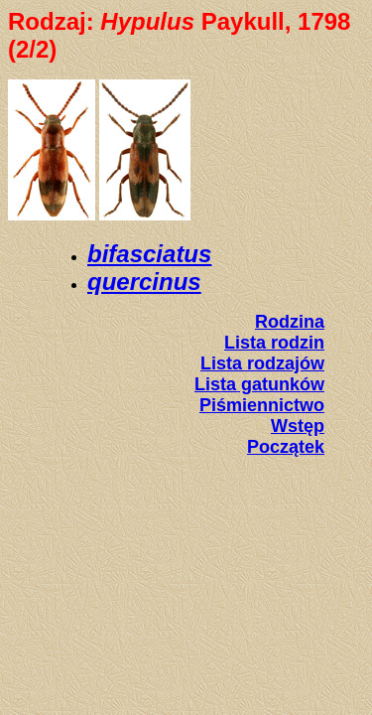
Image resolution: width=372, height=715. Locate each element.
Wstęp (297, 426)
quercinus (144, 281)
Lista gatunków (259, 384)
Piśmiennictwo (261, 405)
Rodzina (289, 322)
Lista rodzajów (262, 363)
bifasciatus (149, 253)
